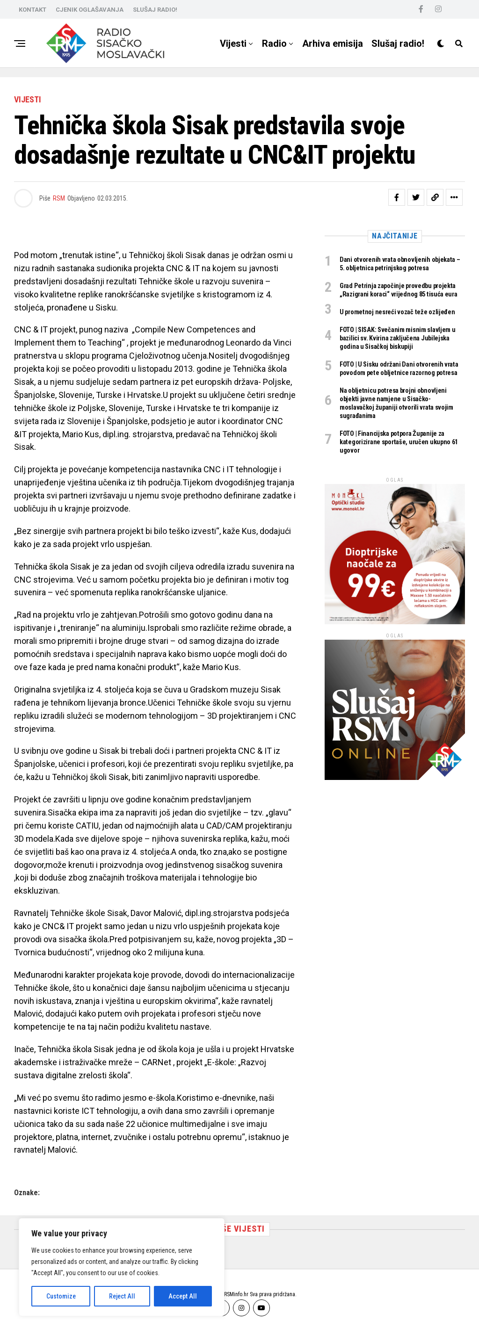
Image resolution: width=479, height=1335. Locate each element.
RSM (59, 198)
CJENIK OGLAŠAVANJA (89, 9)
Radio (274, 43)
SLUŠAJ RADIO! (155, 9)
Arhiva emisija (332, 43)
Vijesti (233, 43)
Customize (61, 1296)
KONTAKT (32, 9)
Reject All (122, 1296)
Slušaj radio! (397, 43)
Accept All (182, 1296)
